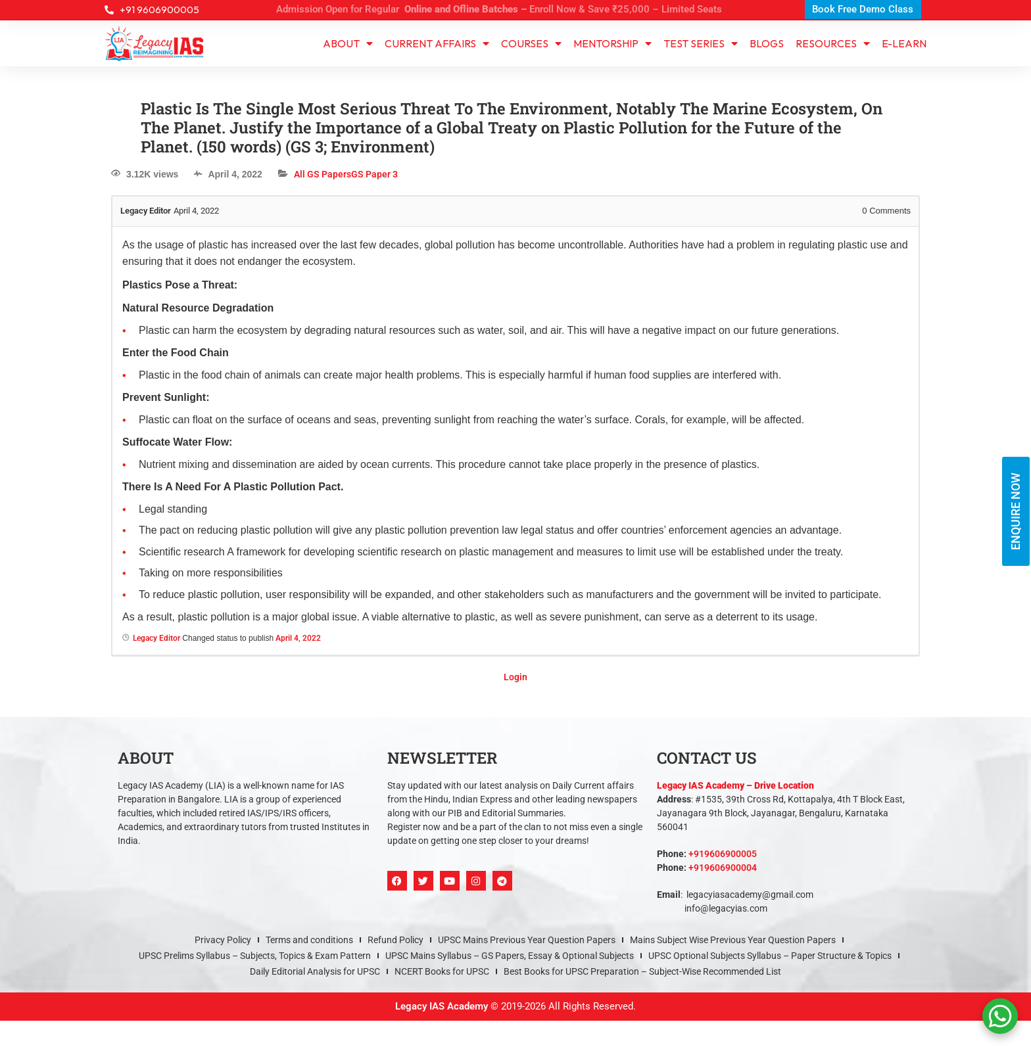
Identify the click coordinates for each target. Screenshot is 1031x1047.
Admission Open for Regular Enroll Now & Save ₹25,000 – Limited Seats (499, 10)
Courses (531, 43)
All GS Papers (322, 174)
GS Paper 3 (374, 174)
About (348, 43)
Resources (833, 43)
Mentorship (612, 43)
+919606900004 (722, 867)
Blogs (767, 43)
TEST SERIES (700, 43)
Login (515, 677)
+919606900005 (722, 854)
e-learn (904, 43)
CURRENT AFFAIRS (437, 43)
